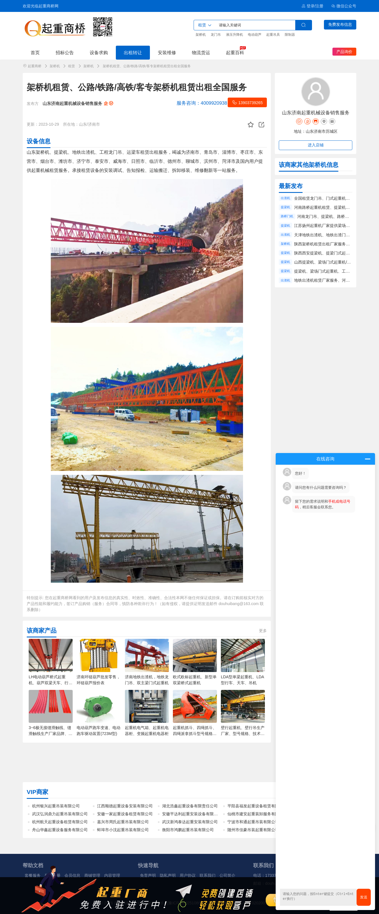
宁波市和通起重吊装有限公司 (253, 822)
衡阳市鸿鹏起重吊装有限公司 (188, 829)
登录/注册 (312, 6)
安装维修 (167, 52)
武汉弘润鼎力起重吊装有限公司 (60, 814)
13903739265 (247, 102)
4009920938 (202, 103)
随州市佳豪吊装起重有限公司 (253, 829)
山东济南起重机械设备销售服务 (78, 103)
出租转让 (133, 52)
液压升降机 (234, 35)
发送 (363, 897)
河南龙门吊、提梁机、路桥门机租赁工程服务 (337, 216)
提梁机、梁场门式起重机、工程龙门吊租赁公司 (336, 271)
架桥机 (201, 35)
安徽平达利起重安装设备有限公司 (192, 814)
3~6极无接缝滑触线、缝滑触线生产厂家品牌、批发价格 (50, 733)
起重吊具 (273, 35)
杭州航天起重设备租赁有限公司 (60, 822)
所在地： (71, 124)
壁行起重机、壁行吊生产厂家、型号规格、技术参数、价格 (243, 733)
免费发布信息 (340, 24)
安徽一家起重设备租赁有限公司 (125, 814)
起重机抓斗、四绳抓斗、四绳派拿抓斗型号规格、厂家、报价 (195, 733)
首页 (35, 52)
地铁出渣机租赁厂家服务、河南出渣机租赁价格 (336, 280)
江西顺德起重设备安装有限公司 (125, 806)
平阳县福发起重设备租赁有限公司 (257, 806)
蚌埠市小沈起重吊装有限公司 (123, 829)
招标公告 (65, 52)
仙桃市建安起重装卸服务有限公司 (257, 814)
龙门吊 (216, 35)
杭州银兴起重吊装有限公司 (56, 806)
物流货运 (201, 52)
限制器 (290, 35)
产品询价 (344, 51)
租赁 (71, 66)
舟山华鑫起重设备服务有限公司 (60, 829)
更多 (263, 630)
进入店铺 (316, 145)
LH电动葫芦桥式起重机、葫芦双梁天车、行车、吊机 (48, 683)
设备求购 (99, 52)
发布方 (33, 103)
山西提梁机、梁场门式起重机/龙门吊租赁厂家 (334, 262)
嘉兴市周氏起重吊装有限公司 (123, 822)
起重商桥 (34, 66)
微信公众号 (343, 6)
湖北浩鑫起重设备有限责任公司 (190, 806)
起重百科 (235, 52)
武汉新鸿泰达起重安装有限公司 (190, 822)
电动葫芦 (254, 35)
